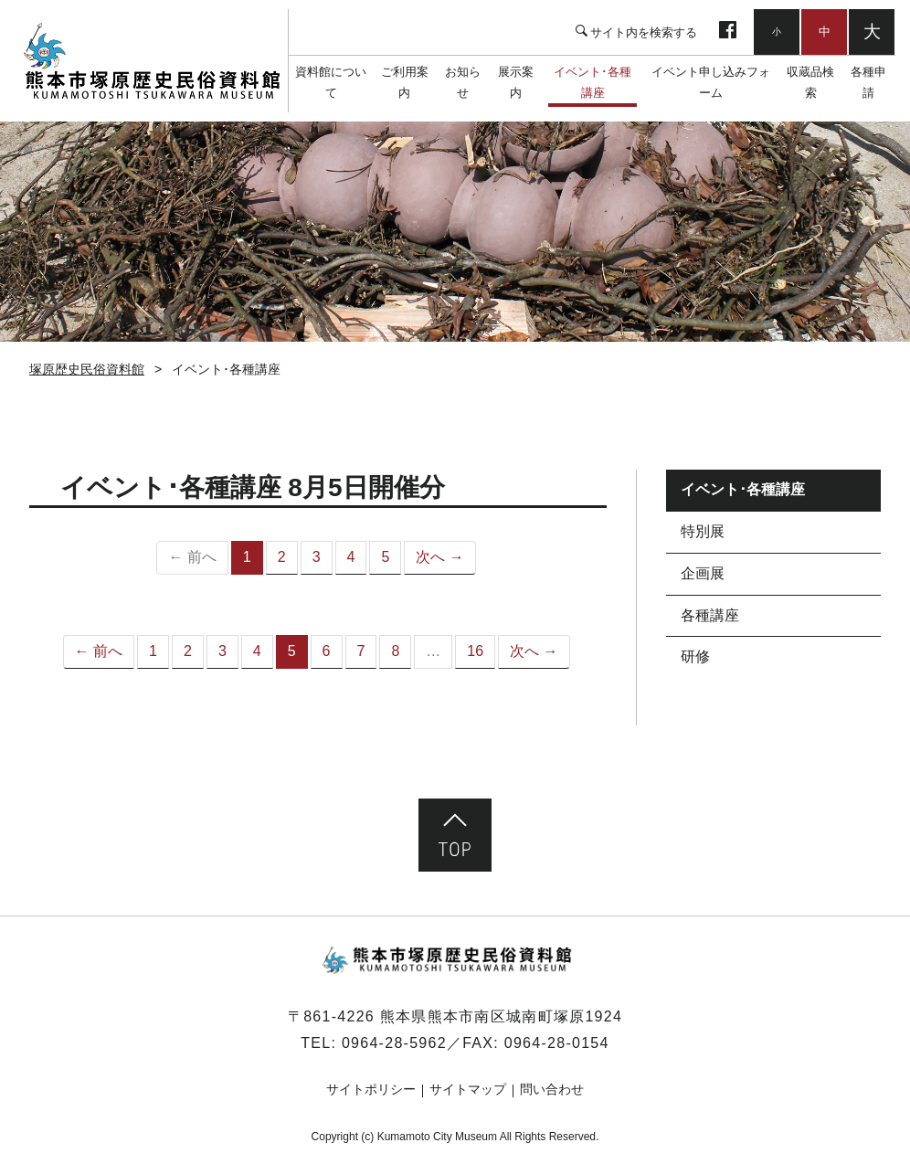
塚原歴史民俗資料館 (151, 61)
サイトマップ (467, 1089)
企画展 (703, 573)
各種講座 (710, 615)
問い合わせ (552, 1089)
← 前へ (98, 651)
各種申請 (868, 82)
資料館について (330, 82)
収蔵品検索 (810, 82)
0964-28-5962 (394, 1043)
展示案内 (516, 82)
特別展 (703, 531)
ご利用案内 (405, 82)
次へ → (439, 557)
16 (475, 651)
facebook (727, 32)
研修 (695, 656)
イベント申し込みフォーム (710, 82)
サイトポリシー (371, 1089)
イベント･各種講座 (592, 82)
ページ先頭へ (455, 835)
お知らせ (463, 82)
